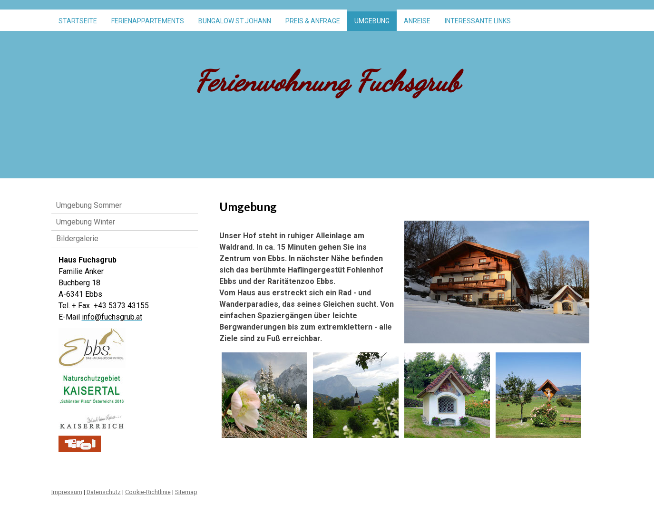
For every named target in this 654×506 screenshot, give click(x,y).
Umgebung (372, 21)
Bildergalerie (77, 238)
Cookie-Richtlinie (148, 492)
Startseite (78, 21)
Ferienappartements (147, 21)
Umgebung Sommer (89, 205)
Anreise (417, 21)
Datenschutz (104, 492)
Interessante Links (478, 21)
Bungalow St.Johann (234, 21)
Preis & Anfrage (312, 21)
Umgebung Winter (85, 221)
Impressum (66, 492)
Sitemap (186, 492)
